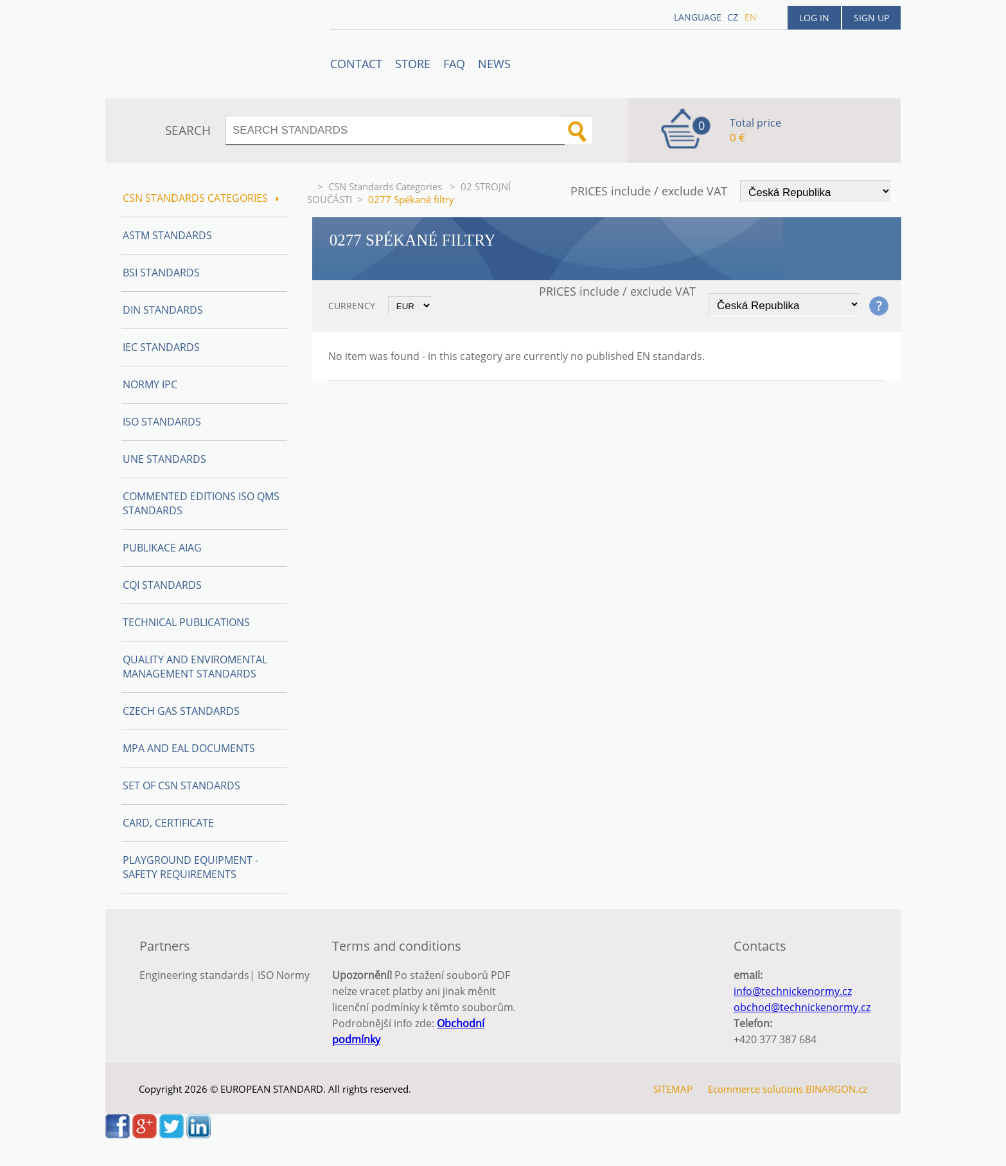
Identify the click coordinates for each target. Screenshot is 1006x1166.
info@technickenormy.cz (793, 991)
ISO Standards (162, 422)
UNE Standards (164, 459)
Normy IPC (150, 384)
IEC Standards (161, 347)
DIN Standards (163, 310)
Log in (814, 18)
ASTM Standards (167, 235)
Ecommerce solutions (755, 1088)
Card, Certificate (168, 823)
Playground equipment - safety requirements (190, 867)
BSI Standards (161, 272)
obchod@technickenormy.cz (802, 1007)
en (751, 17)
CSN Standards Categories (386, 186)
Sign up (871, 18)
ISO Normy (284, 975)
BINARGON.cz (836, 1088)
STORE (412, 63)
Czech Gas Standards (181, 711)
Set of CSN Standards (181, 785)
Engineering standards (194, 975)
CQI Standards (162, 585)
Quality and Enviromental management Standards (195, 666)
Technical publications (186, 622)
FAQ (454, 63)
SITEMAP (673, 1088)
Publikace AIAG (162, 548)
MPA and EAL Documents (189, 748)
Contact (356, 63)
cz (732, 17)
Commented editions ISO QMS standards (201, 503)
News (494, 63)
